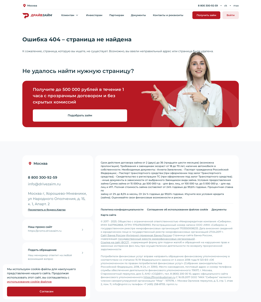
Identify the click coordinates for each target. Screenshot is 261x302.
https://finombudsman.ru (159, 277)
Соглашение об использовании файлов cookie (177, 209)
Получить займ (206, 15)
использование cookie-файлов (29, 281)
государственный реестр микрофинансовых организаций (156, 238)
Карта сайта (108, 215)
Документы (138, 15)
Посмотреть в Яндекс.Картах (47, 209)
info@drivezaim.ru (44, 184)
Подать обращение (42, 250)
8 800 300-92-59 (208, 5)
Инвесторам (94, 15)
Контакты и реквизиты (168, 15)
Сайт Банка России (113, 235)
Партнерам (116, 15)
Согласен (46, 291)
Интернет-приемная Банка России (149, 235)
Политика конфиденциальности (122, 209)
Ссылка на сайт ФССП (115, 242)
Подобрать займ (80, 115)
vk (225, 5)
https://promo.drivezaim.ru (44, 230)
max (236, 5)
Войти (231, 15)
